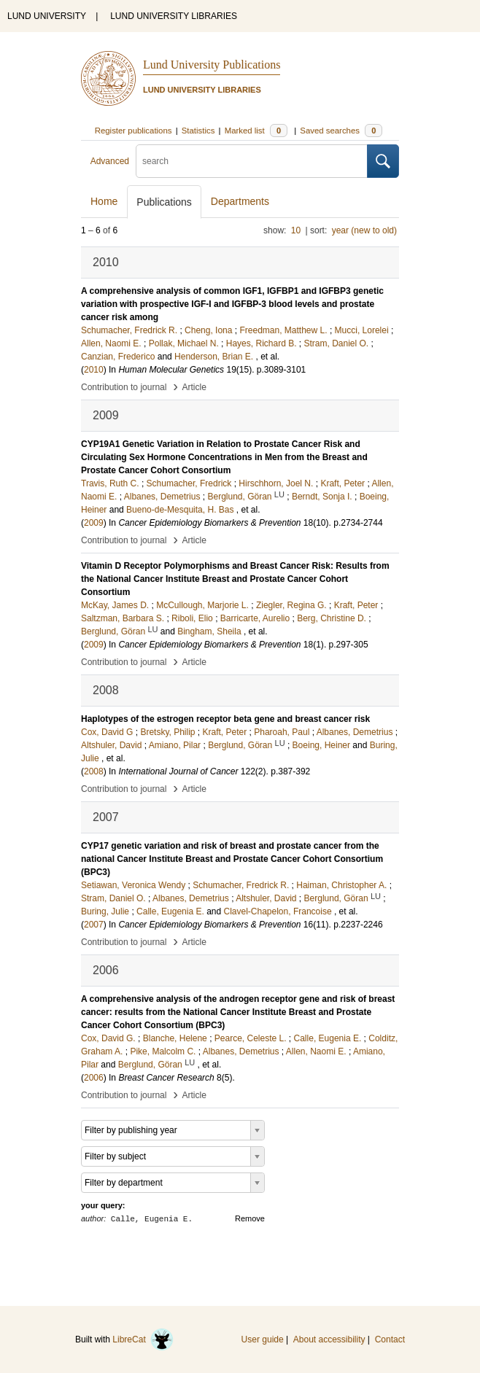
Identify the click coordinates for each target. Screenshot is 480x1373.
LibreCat (143, 1339)
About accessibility (329, 1339)
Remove (250, 1218)
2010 (94, 370)
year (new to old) (364, 230)
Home (103, 201)
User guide (262, 1339)
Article (194, 387)
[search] (252, 161)
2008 (94, 771)
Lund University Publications (211, 64)
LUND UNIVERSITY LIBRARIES (173, 16)
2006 (94, 1078)
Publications (164, 202)
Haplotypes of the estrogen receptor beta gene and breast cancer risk (225, 719)
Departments (240, 201)
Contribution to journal (123, 387)
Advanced (109, 161)
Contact (390, 1339)
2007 (94, 924)
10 (296, 230)
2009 (94, 523)
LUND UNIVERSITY (46, 16)
